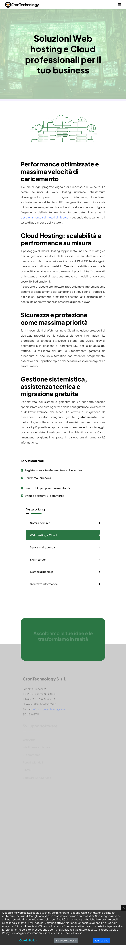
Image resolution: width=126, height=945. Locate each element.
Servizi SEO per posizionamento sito (46, 488)
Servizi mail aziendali (36, 478)
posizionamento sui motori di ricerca (44, 217)
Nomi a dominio (40, 523)
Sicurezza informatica (44, 584)
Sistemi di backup (41, 572)
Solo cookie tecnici (66, 940)
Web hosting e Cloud (43, 535)
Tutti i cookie (101, 940)
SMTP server (38, 559)
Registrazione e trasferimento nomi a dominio (52, 470)
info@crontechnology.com (50, 710)
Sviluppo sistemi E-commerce (42, 495)
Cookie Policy (28, 940)
